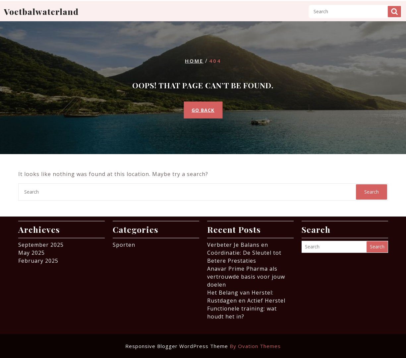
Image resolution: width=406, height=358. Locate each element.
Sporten (124, 242)
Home (194, 60)
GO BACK (203, 110)
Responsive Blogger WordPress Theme (203, 346)
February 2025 (38, 258)
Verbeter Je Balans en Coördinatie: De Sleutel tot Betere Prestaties (244, 250)
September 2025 (41, 242)
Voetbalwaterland (41, 7)
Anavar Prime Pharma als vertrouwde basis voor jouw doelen (246, 274)
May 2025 (31, 250)
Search (394, 7)
